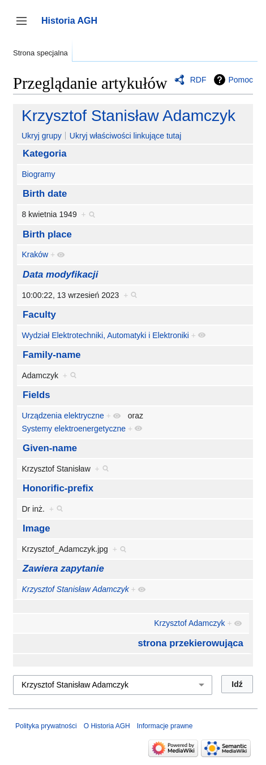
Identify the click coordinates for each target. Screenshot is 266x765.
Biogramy (38, 174)
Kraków (35, 254)
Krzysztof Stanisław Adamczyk (128, 115)
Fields (36, 395)
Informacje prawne (165, 726)
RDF (198, 79)
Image (36, 528)
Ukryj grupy (42, 135)
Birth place (47, 234)
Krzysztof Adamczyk (189, 623)
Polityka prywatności (46, 726)
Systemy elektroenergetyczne (74, 428)
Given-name (50, 448)
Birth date (45, 193)
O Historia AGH (107, 726)
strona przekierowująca (190, 643)
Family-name (52, 354)
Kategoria (44, 153)
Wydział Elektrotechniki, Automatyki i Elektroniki (105, 335)
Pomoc (240, 79)
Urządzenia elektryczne (63, 415)
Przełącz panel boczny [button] (25, 26)
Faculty (39, 314)
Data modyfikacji (60, 274)
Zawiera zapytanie (63, 568)
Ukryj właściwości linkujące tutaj (126, 135)
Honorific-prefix (58, 488)
